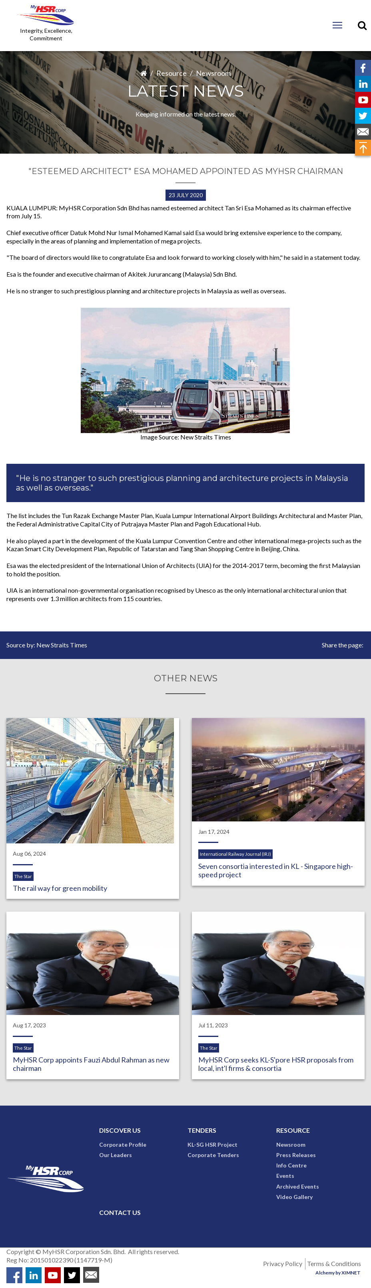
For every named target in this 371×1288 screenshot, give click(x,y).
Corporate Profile (122, 1145)
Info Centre (291, 1166)
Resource (171, 73)
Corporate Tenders (213, 1156)
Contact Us (120, 1213)
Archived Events (297, 1187)
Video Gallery (294, 1198)
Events (285, 1177)
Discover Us (120, 1131)
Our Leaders (115, 1156)
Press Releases (296, 1156)
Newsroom (213, 73)
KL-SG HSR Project (212, 1145)
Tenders (201, 1131)
